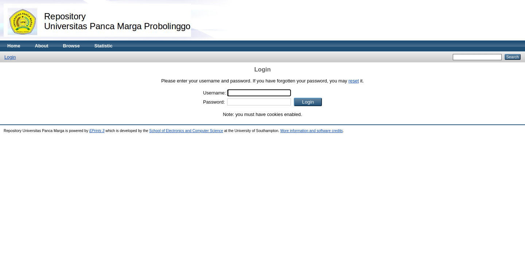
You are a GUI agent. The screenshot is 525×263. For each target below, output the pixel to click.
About (41, 46)
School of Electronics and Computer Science (186, 131)
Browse (71, 46)
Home (13, 46)
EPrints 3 (97, 131)
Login (10, 57)
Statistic (103, 46)
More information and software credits (311, 131)
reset (354, 81)
